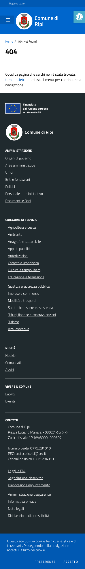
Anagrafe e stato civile (24, 241)
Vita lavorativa (18, 329)
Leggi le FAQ (17, 470)
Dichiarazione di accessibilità (28, 515)
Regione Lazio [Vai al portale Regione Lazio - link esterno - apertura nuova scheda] (17, 4)
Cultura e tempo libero (24, 270)
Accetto (71, 561)
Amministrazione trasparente (29, 494)
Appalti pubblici (19, 248)
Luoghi (10, 394)
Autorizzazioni (18, 255)
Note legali (16, 508)
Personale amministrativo (24, 193)
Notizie (10, 355)
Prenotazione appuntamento (29, 485)
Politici (10, 186)
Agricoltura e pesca (22, 227)
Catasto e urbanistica (23, 262)
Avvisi (9, 369)
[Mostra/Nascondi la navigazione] (8, 20)
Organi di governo (18, 158)
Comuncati (13, 362)
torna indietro (15, 79)
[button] (79, 17)
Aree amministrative (20, 165)
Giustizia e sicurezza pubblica (29, 286)
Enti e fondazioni (17, 179)
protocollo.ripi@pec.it (30, 453)
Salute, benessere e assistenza (30, 307)
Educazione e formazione (26, 277)
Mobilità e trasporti (22, 300)
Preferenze (45, 561)
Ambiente (15, 234)
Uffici (9, 172)
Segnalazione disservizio (25, 478)
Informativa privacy (22, 501)
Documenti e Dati (18, 200)
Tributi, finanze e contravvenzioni (32, 314)
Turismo (13, 321)
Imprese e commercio (23, 293)
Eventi (10, 401)
